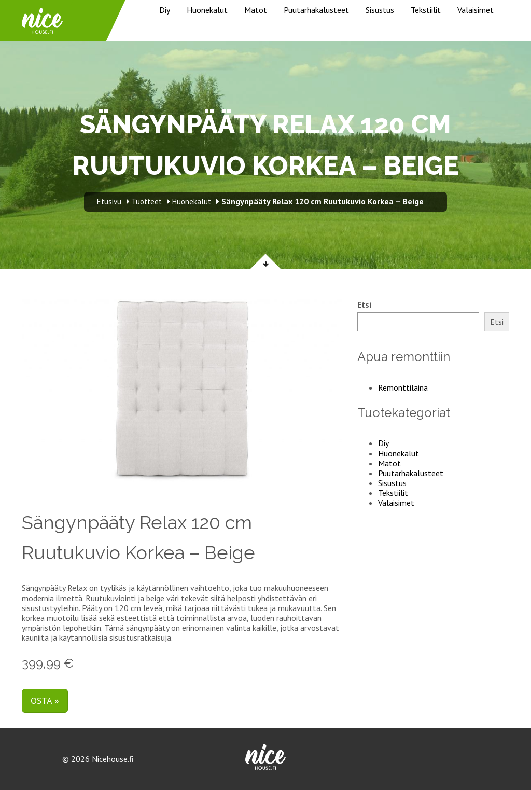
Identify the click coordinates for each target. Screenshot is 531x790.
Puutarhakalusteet (316, 10)
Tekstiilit (426, 10)
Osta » (45, 700)
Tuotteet (147, 201)
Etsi (364, 305)
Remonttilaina (403, 387)
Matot (255, 10)
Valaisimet (475, 10)
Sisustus (380, 10)
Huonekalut (207, 10)
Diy (164, 10)
